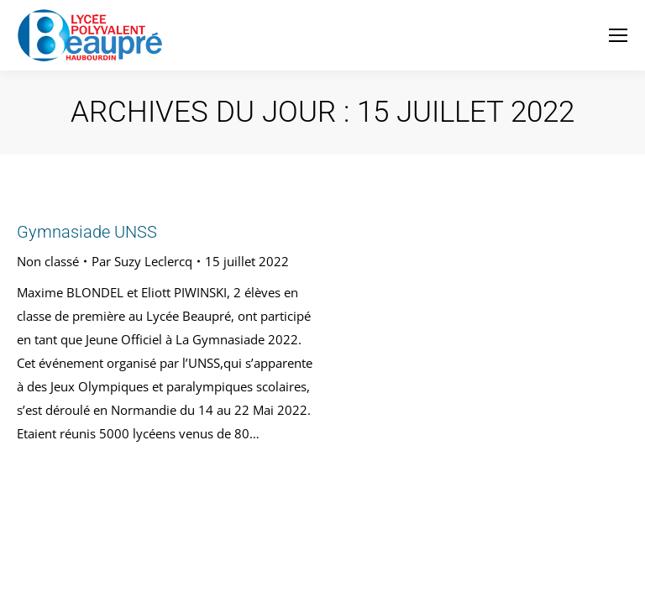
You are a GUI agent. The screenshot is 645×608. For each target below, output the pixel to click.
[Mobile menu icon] (618, 35)
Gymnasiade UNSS (87, 232)
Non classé (48, 261)
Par (142, 261)
